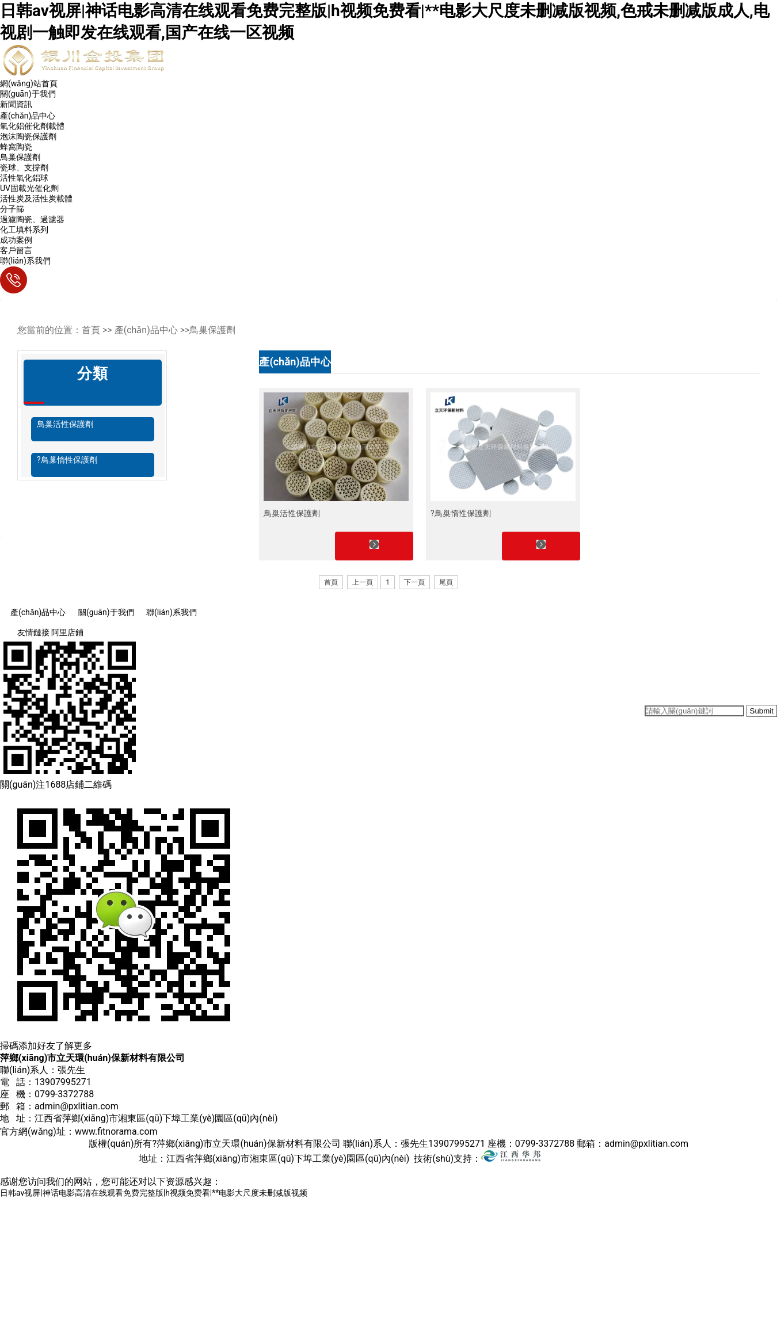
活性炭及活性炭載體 (36, 198)
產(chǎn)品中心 (27, 115)
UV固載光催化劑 (29, 188)
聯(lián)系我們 (25, 260)
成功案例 (16, 240)
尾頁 (446, 582)
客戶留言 (16, 250)
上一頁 (362, 582)
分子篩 (12, 208)
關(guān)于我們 (28, 93)
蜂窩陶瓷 (16, 146)
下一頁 (414, 582)
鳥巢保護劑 (20, 157)
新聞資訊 (16, 104)
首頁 (331, 582)
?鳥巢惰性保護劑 (67, 459)
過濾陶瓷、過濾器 (32, 219)
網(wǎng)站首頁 (29, 83)
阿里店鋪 (67, 632)
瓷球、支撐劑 (24, 167)
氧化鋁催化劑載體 (32, 126)
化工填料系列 (24, 229)
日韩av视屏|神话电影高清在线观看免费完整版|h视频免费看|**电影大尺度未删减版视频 (153, 1192)
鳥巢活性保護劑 (65, 424)
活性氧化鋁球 (24, 177)
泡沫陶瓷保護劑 (28, 136)
